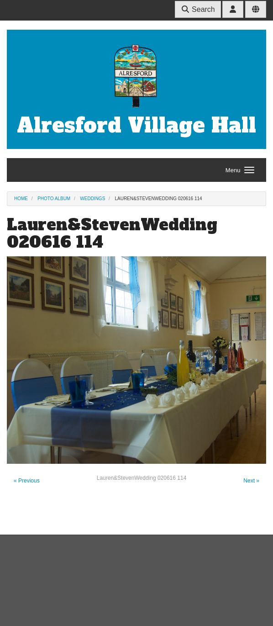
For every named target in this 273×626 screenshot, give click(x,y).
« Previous (27, 480)
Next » (251, 480)
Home (21, 198)
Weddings (92, 198)
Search (198, 9)
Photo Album (53, 198)
